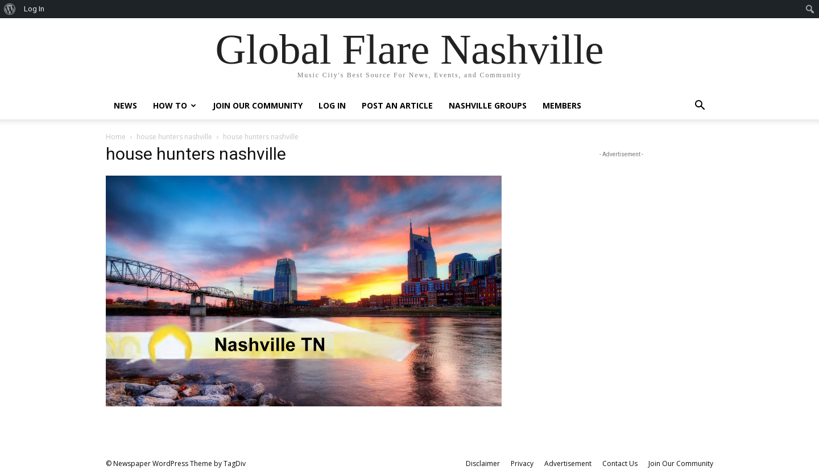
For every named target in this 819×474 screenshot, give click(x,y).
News (125, 105)
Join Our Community (258, 105)
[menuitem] (10, 9)
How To (174, 105)
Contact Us (620, 463)
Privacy (522, 463)
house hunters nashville (174, 137)
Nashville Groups (488, 105)
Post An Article (397, 105)
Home (116, 137)
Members (562, 105)
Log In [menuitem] (34, 9)
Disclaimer (483, 463)
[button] (699, 106)
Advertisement (568, 463)
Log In (332, 105)
